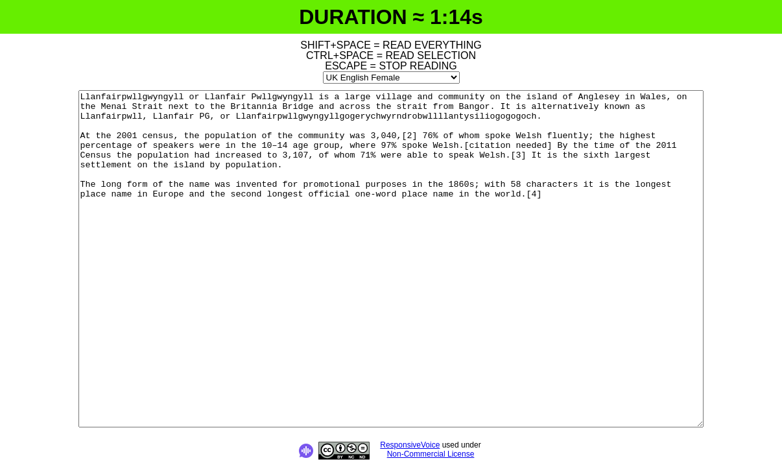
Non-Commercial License (431, 454)
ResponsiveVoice (410, 444)
